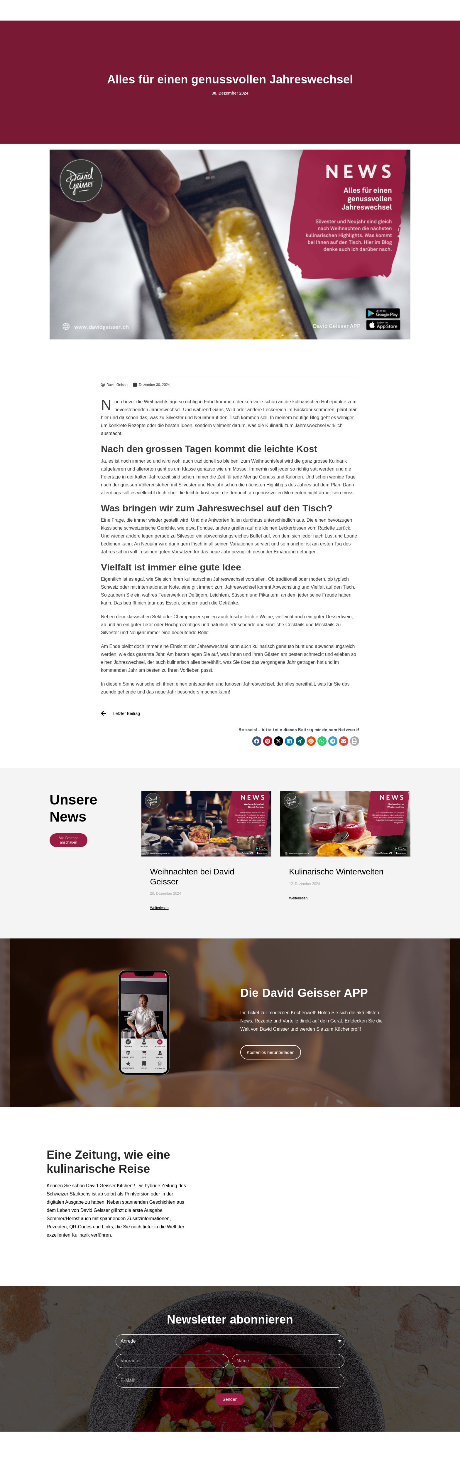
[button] (257, 741)
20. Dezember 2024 (165, 893)
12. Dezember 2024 (304, 884)
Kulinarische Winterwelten (336, 871)
